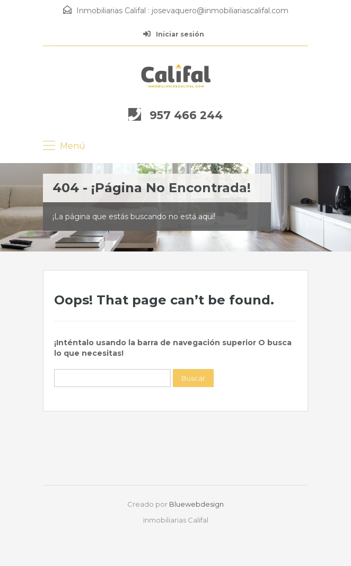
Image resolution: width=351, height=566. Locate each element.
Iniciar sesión (173, 34)
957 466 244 (186, 115)
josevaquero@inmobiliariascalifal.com (220, 10)
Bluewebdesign (196, 504)
